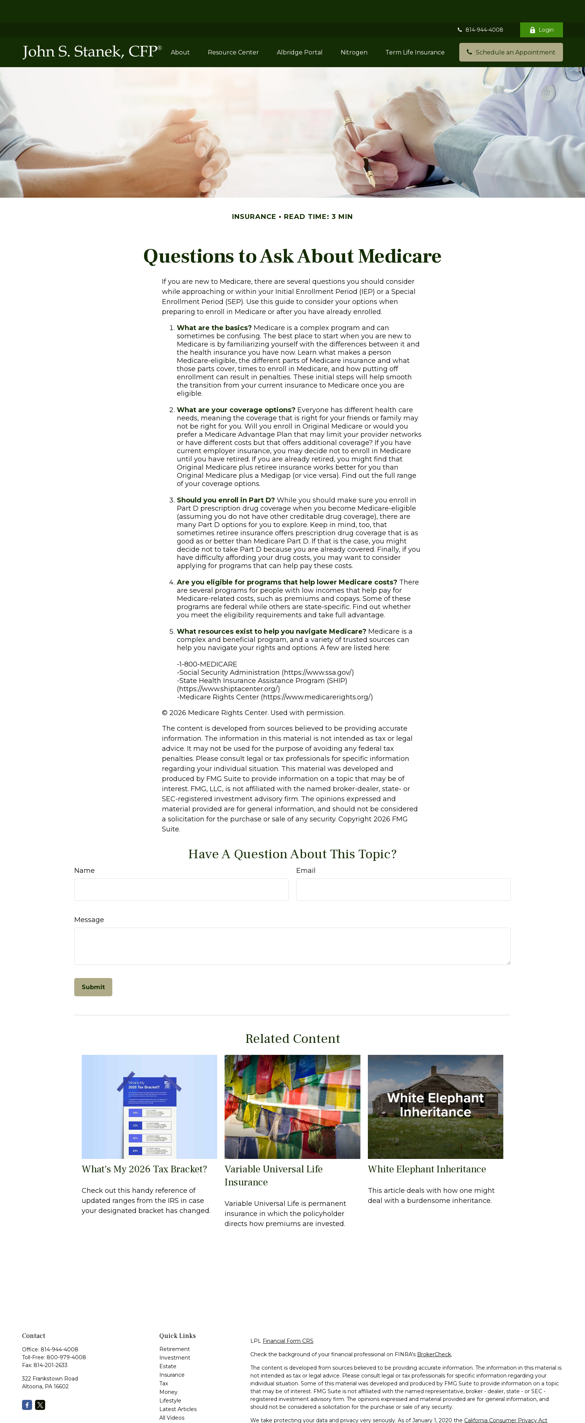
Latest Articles (178, 1386)
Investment (174, 1335)
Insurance (172, 1352)
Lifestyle (170, 1378)
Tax (163, 1361)
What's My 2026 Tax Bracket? (144, 1146)
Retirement (174, 1326)
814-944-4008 (479, 7)
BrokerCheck (434, 1332)
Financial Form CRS (288, 1318)
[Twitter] (40, 1382)
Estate (167, 1344)
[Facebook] (27, 1382)
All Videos (171, 1395)
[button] (180, 30)
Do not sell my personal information (503, 1405)
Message (89, 897)
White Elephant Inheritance (427, 1146)
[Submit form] (93, 965)
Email (306, 848)
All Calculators (177, 1404)
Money (168, 1369)
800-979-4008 (66, 1335)
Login (541, 7)
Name (84, 848)
